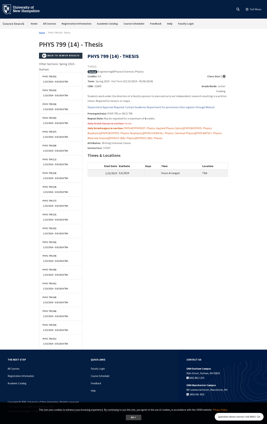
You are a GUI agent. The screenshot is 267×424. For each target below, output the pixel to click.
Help (169, 23)
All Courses (49, 23)
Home (34, 23)
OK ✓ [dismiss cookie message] (133, 417)
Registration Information (76, 23)
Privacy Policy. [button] (220, 409)
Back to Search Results (61, 56)
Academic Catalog (107, 23)
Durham (92, 71)
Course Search (13, 24)
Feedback (155, 23)
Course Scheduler (133, 23)
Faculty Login (186, 23)
